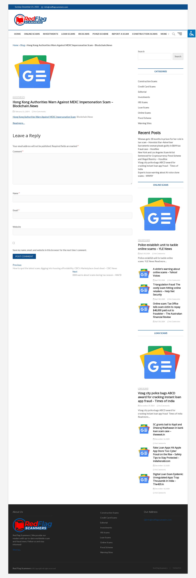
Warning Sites (145, 123)
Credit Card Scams (147, 86)
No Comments (39, 111)
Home (17, 34)
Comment (18, 151)
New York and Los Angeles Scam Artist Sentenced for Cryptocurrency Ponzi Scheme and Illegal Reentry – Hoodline (159, 155)
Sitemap (16, 549)
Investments (50, 34)
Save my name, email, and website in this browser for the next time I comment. (50, 250)
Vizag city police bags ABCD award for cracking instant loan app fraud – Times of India (158, 165)
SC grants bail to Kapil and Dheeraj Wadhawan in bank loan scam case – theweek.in (168, 429)
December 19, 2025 (146, 406)
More (164, 34)
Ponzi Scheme (100, 34)
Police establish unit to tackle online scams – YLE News (158, 247)
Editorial (142, 91)
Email (16, 210)
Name (16, 193)
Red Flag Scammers (160, 568)
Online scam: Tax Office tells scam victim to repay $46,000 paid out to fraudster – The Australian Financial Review (167, 310)
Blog (22, 45)
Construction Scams (144, 34)
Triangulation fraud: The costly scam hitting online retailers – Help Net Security (167, 289)
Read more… (19, 123)
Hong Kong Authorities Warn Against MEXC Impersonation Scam (44, 116)
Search (141, 51)
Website (17, 226)
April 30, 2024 (144, 253)
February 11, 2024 (21, 111)
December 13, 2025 (161, 465)
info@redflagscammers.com (54, 7)
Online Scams (32, 34)
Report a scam (120, 34)
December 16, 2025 (161, 439)
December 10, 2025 (161, 489)
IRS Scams (83, 34)
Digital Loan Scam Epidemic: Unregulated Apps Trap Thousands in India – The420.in (168, 479)
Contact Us (177, 568)
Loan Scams (68, 34)
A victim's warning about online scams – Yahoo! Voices (166, 272)
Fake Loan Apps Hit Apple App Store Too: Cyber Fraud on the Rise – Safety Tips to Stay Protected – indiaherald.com (167, 454)
